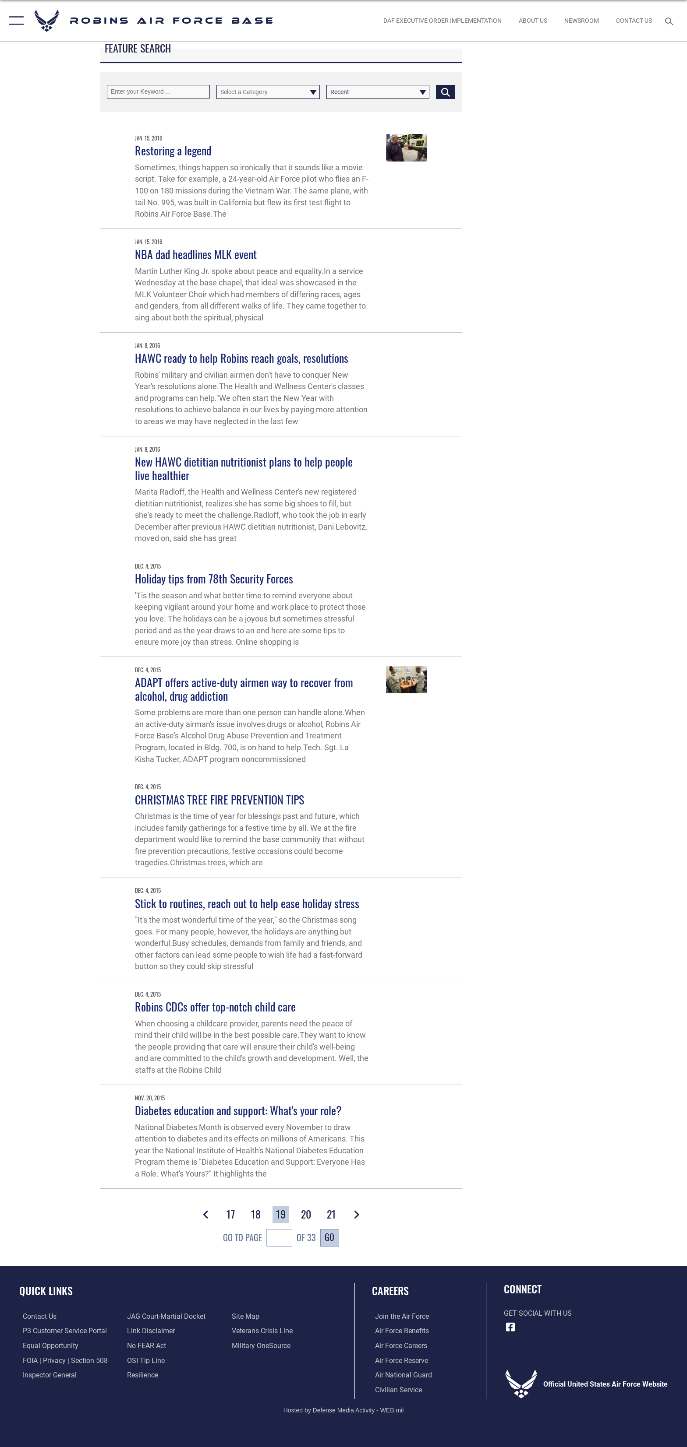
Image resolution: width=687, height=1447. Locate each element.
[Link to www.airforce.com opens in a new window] (399, 1316)
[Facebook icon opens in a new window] (510, 1327)
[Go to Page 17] (231, 1214)
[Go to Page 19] (281, 1214)
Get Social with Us (538, 1313)
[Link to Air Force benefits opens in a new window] (399, 1331)
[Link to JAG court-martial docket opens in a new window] (165, 1316)
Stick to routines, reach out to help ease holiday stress (247, 903)
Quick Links (46, 1290)
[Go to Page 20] (306, 1214)
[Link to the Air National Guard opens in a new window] (400, 1374)
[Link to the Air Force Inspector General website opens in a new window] (46, 1374)
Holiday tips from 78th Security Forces (214, 578)
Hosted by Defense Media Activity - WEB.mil (343, 1409)
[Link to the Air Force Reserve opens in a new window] (398, 1360)
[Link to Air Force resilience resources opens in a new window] (141, 1374)
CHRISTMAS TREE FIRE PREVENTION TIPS (219, 799)
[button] (14, 21)
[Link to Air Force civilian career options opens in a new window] (395, 1389)
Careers (390, 1290)
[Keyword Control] (158, 91)
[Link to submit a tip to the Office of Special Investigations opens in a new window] (145, 1360)
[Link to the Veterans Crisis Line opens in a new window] (263, 1331)
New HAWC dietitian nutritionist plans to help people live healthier (244, 468)
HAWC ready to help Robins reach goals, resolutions (241, 358)
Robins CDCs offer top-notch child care (215, 1006)
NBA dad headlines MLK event (196, 254)
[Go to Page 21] (331, 1214)
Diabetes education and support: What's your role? (238, 1110)
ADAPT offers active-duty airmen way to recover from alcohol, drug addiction (244, 689)
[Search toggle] (670, 21)
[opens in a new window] (262, 1346)
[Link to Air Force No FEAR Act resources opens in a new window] (145, 1346)
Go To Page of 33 (269, 1238)
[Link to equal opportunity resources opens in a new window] (47, 1346)
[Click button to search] (445, 91)
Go (329, 1237)
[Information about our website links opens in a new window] (150, 1331)
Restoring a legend (173, 150)
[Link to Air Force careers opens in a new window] (398, 1346)
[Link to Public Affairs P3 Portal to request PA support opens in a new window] (61, 1331)
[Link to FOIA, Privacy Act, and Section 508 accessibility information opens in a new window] (61, 1360)
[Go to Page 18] (256, 1214)
